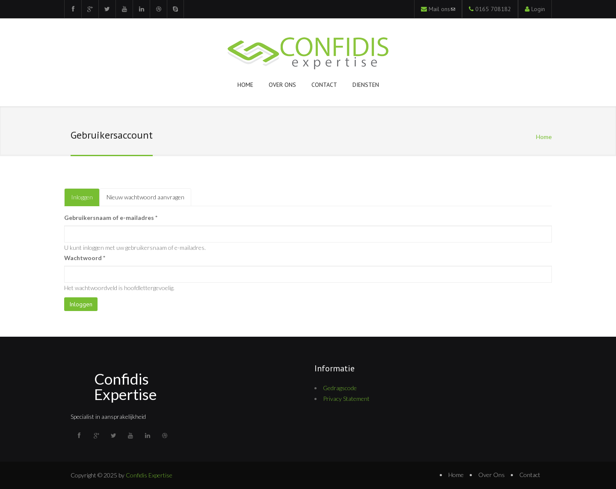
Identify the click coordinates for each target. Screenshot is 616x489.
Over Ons (491, 474)
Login (538, 9)
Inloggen (85, 199)
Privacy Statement (346, 398)
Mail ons (442, 9)
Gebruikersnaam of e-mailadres (110, 217)
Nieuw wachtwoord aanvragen (145, 197)
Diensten (365, 85)
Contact (324, 85)
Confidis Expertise (125, 386)
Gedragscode (340, 387)
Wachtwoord (84, 257)
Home (245, 85)
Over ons (282, 85)
